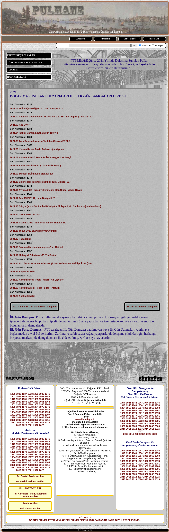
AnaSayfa (80, 39)
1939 (35, 394)
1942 (12, 396)
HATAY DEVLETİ (16, 77)
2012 (12, 422)
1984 (12, 412)
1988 (35, 412)
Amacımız (105, 39)
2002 (35, 417)
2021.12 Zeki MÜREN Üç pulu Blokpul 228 (32, 198)
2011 (47, 420)
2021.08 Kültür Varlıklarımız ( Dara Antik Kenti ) (35, 165)
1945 (30, 396)
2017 (41, 422)
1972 (24, 407)
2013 (18, 422)
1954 (41, 399)
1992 (18, 414)
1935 (12, 394)
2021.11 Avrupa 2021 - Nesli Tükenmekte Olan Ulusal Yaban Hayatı (46, 190)
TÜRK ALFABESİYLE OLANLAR (24, 62)
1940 (41, 394)
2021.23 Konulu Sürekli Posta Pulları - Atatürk (35, 288)
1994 (30, 414)
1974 (35, 407)
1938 (30, 394)
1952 (30, 399)
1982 (41, 409)
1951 (24, 399)
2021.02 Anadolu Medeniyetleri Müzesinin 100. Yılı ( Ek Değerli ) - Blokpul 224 (52, 116)
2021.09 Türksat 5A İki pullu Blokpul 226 (31, 173)
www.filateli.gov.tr (85, 419)
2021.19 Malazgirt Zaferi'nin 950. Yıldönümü (33, 255)
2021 (30, 425)
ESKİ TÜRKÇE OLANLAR (21, 55)
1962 (47, 401)
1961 (41, 401)
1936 (18, 394)
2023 (41, 425)
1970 (12, 407)
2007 (24, 420)
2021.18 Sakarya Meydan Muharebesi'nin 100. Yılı (36, 247)
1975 (41, 407)
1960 (35, 401)
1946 (35, 396)
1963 (12, 404)
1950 (18, 399)
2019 (18, 425)
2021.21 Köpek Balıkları (23, 271)
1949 (12, 399)
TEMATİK (12, 69)
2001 (30, 417)
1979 (24, 409)
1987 (30, 412)
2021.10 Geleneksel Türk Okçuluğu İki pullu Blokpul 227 (40, 182)
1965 (24, 404)
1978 (18, 409)
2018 (47, 422)
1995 (35, 414)
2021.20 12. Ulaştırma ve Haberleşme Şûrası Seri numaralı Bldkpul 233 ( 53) (51, 263)
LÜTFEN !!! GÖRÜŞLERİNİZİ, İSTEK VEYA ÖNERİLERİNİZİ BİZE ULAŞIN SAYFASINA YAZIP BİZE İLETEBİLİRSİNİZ (84, 518)
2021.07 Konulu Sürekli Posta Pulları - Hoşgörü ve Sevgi (40, 157)
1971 (18, 407)
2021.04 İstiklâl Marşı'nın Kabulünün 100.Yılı (34, 133)
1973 (30, 407)
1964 (18, 404)
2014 (24, 422)
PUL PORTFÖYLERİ (30, 488)
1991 (12, 414)
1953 (35, 399)
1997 (47, 414)
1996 (41, 414)
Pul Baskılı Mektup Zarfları (30, 481)
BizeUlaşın (155, 39)
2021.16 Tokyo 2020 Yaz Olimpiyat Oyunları (33, 230)
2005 (12, 420)
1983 (47, 409)
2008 (30, 420)
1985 (18, 412)
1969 (47, 404)
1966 (30, 404)
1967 (35, 404)
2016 (35, 422)
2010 (41, 420)
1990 (47, 412)
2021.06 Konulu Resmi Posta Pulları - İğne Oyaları (37, 149)
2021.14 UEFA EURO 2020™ (25, 214)
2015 (30, 422)
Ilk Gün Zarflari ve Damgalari (142, 306)
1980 (30, 409)
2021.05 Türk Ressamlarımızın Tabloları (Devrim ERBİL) (40, 141)
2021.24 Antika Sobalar (22, 296)
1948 (47, 396)
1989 (41, 412)
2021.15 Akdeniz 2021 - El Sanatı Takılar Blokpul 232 (38, 222)
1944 (24, 396)
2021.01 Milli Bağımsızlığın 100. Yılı (29, 108)
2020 (24, 425)
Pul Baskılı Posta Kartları (30, 476)
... (140, 520)
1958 (24, 401)
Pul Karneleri (21, 493)
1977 (12, 409)
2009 (35, 420)
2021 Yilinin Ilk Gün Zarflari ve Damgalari (34, 306)
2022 (35, 425)
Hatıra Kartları (30, 496)
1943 (18, 396)
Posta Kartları (30, 503)
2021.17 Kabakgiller (20, 239)
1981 (35, 409)
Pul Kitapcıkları (38, 493)
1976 (47, 407)
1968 (41, 404)
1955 (47, 399)
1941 (47, 394)
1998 (12, 417)
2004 (47, 417)
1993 (24, 414)
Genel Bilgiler (130, 39)
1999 (18, 417)
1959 (30, 401)
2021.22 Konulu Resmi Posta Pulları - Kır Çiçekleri (37, 279)
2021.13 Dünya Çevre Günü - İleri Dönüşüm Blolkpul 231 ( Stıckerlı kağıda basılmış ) (55, 206)
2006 (18, 420)
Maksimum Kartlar (30, 508)
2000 (24, 417)
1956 (12, 401)
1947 (41, 396)
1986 (24, 412)
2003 (41, 417)
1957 (18, 401)
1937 (24, 394)
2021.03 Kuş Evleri (20, 124)
